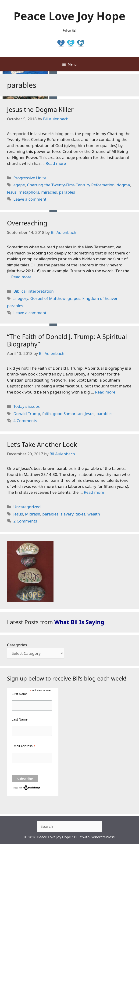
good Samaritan (68, 413)
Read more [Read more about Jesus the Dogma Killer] (56, 163)
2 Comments (25, 521)
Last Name (20, 719)
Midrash (32, 514)
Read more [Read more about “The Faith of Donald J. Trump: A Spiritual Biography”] (105, 392)
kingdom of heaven (100, 298)
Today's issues (26, 406)
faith (46, 413)
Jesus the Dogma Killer (40, 109)
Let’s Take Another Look (42, 444)
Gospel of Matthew (47, 298)
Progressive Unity (29, 177)
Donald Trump (26, 413)
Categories (17, 645)
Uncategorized (27, 506)
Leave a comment (29, 199)
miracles (49, 192)
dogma (123, 185)
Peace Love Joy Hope (69, 15)
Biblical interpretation (33, 291)
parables (67, 192)
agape (19, 185)
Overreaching (27, 223)
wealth (93, 514)
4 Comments (25, 420)
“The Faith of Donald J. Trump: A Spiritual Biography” (67, 340)
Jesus (12, 192)
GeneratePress (102, 837)
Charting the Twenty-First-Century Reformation (71, 185)
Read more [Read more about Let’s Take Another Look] (94, 492)
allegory (20, 298)
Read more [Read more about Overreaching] (21, 277)
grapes (74, 298)
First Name (20, 694)
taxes (80, 514)
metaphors (29, 192)
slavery (67, 514)
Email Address (24, 746)
